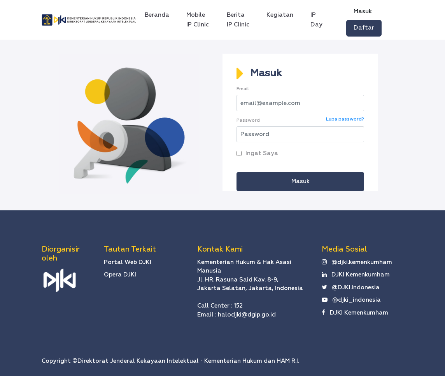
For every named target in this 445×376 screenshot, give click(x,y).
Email (243, 89)
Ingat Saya (260, 153)
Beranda (159, 14)
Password (248, 120)
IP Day (316, 20)
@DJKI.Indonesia (351, 287)
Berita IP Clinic (238, 20)
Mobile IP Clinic (197, 20)
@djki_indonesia (351, 300)
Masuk (363, 11)
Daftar (364, 28)
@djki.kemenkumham (357, 262)
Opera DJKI (120, 275)
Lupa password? (345, 119)
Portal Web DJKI (127, 262)
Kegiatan (279, 15)
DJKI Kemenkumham (356, 275)
